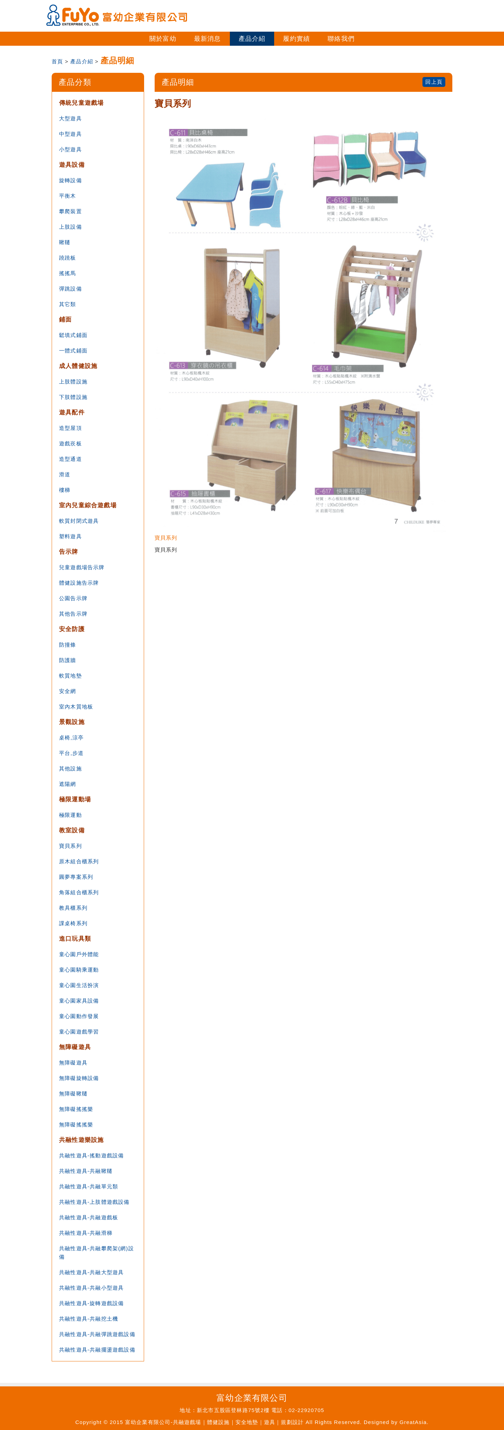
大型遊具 (70, 118)
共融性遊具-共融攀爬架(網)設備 (96, 1252)
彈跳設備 (70, 289)
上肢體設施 (73, 381)
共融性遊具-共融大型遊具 (91, 1272)
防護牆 (67, 660)
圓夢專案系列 (76, 877)
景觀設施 (72, 722)
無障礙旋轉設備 (79, 1078)
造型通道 (70, 459)
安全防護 (72, 629)
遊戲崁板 (70, 443)
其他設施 (70, 768)
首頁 (57, 61)
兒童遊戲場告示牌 (82, 567)
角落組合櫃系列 (79, 892)
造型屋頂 (70, 428)
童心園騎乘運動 (79, 970)
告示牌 (68, 551)
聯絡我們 (341, 38)
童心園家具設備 (79, 1001)
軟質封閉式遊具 (79, 521)
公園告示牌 (73, 598)
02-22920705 (306, 1410)
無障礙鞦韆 (73, 1094)
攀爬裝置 (70, 211)
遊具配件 (72, 412)
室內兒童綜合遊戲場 (88, 505)
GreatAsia (413, 1422)
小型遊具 (70, 149)
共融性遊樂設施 (81, 1140)
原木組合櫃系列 (79, 861)
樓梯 (64, 490)
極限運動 (70, 815)
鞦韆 (64, 242)
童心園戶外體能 (79, 954)
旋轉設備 (70, 180)
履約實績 (296, 38)
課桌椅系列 (73, 923)
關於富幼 (162, 38)
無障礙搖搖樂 (76, 1109)
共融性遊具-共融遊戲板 (88, 1217)
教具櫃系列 (73, 908)
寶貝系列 (70, 846)
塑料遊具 (70, 536)
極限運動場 (75, 799)
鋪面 (65, 319)
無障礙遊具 (75, 1047)
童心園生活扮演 (79, 985)
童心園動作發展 (79, 1016)
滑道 (64, 474)
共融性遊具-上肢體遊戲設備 (94, 1202)
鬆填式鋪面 (73, 335)
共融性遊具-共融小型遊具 (91, 1288)
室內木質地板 (76, 707)
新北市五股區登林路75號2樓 (233, 1410)
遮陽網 (67, 784)
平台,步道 (71, 753)
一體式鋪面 (73, 351)
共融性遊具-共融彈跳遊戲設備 (97, 1334)
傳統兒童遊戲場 (81, 103)
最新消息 (207, 38)
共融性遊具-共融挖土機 (88, 1319)
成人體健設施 (78, 366)
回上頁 (433, 82)
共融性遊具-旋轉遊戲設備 (91, 1303)
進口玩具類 (75, 938)
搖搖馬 (67, 273)
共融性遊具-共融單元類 (88, 1186)
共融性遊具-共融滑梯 (85, 1233)
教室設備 (72, 830)
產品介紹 (252, 38)
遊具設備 (72, 164)
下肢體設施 (73, 397)
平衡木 (67, 196)
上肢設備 (70, 227)
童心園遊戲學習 (79, 1032)
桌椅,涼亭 (71, 738)
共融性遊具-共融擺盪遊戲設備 (97, 1350)
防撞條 (67, 645)
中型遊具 (70, 134)
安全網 (67, 691)
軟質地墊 (70, 676)
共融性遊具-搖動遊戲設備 (91, 1155)
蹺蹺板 (67, 258)
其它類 (67, 304)
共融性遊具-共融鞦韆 (85, 1171)
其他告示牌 (73, 614)
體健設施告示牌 (79, 583)
